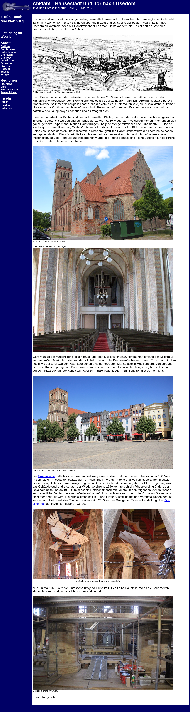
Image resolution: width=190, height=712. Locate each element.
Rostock (5, 69)
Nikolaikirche (46, 476)
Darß (3, 86)
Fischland (6, 84)
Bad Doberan (8, 49)
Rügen (4, 102)
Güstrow (6, 57)
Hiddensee (7, 108)
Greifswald (7, 55)
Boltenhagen (8, 52)
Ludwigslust (8, 60)
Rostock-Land (9, 92)
